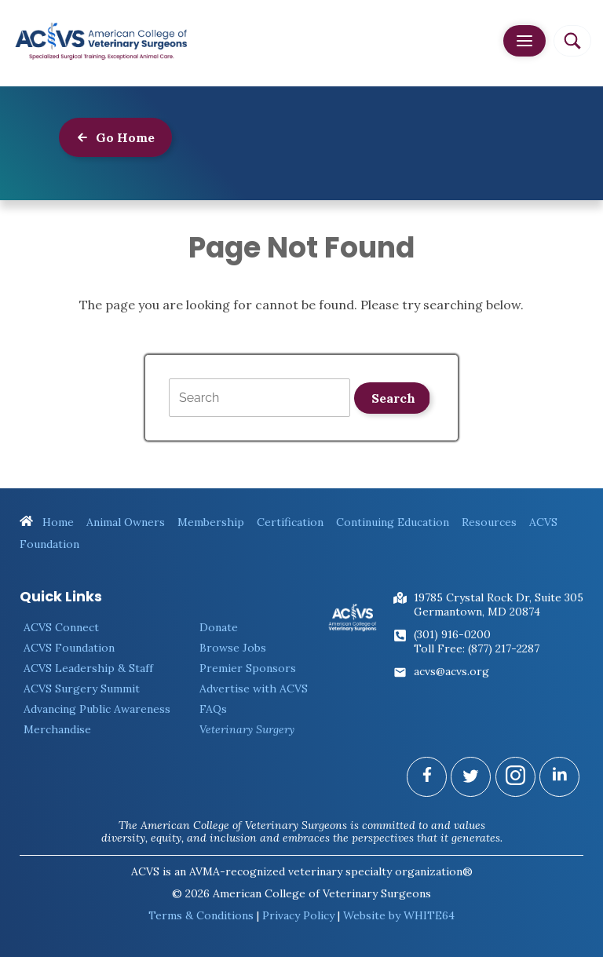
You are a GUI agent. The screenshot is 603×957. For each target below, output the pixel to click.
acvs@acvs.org (451, 671)
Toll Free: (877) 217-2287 (476, 648)
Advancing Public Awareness (97, 709)
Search (393, 398)
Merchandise (57, 729)
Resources (489, 522)
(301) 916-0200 (452, 634)
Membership (210, 522)
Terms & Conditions (201, 915)
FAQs (213, 709)
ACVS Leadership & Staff (88, 668)
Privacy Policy (298, 915)
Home (47, 522)
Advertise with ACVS (253, 688)
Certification (290, 522)
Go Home (115, 137)
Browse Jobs (232, 648)
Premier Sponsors (247, 668)
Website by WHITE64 (399, 915)
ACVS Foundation (69, 648)
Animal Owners (125, 522)
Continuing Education (392, 522)
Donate (218, 627)
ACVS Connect (61, 627)
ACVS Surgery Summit (82, 688)
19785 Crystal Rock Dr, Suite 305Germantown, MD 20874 (498, 604)
